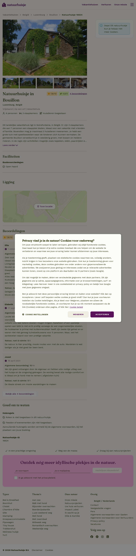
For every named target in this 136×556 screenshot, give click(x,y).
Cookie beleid (76, 307)
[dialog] (68, 278)
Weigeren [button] (78, 314)
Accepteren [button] (102, 314)
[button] (35, 314)
